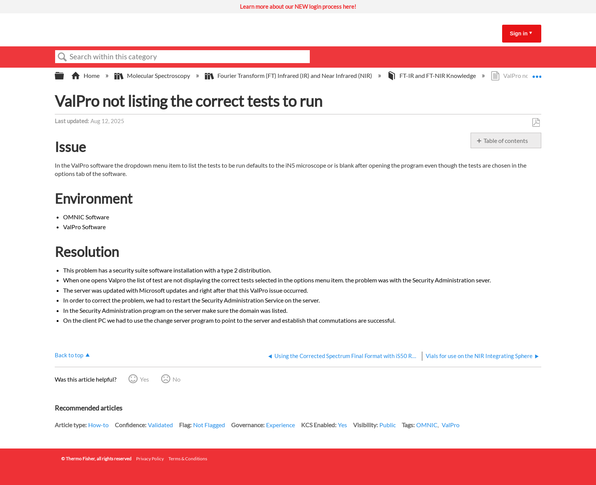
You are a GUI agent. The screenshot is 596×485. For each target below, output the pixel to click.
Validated (160, 424)
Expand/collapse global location (536, 73)
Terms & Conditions (187, 458)
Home (86, 75)
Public (387, 424)
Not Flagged (209, 424)
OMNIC (426, 424)
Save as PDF (536, 122)
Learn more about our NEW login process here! (298, 6)
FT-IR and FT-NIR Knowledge (432, 75)
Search (62, 57)
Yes (144, 379)
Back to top (69, 355)
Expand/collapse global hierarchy (64, 75)
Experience (280, 424)
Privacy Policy (150, 458)
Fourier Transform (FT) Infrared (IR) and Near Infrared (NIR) (289, 75)
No (177, 379)
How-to (98, 424)
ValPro (451, 424)
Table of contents (505, 140)
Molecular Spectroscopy (152, 75)
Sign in (519, 33)
